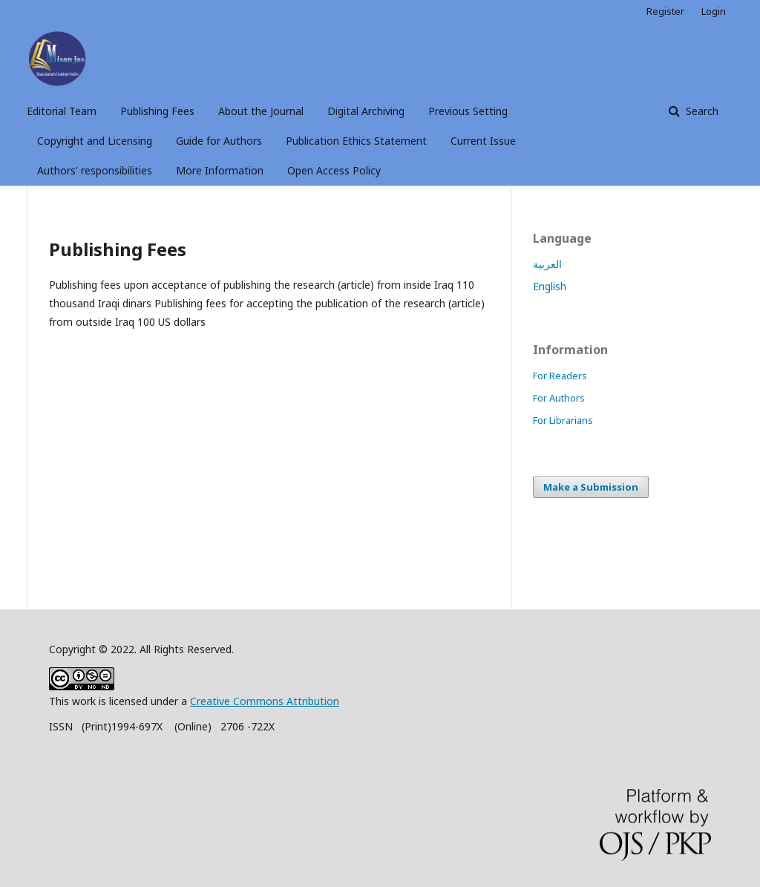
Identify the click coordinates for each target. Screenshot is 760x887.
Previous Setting (468, 111)
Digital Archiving (365, 111)
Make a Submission (590, 487)
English (549, 286)
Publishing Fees (157, 111)
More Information (219, 170)
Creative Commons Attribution (264, 701)
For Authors (559, 398)
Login (713, 11)
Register (665, 11)
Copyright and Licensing (94, 141)
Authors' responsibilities (94, 170)
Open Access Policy (334, 170)
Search (700, 111)
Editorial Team (61, 111)
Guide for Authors (219, 141)
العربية (547, 264)
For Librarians (563, 420)
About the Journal (261, 111)
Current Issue (483, 141)
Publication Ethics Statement (356, 141)
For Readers (560, 375)
